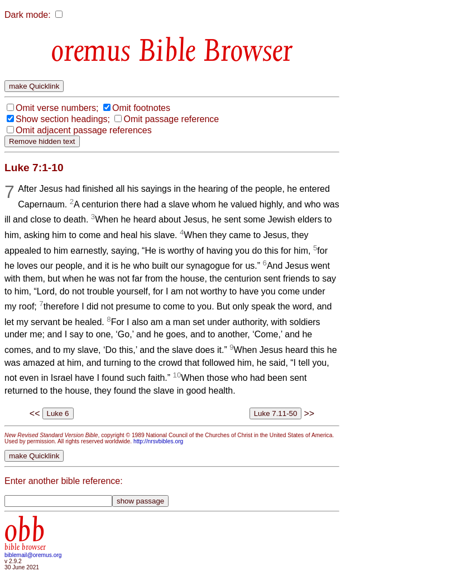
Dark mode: (27, 15)
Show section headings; (63, 119)
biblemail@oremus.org (33, 555)
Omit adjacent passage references (84, 130)
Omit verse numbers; (57, 108)
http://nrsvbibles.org (158, 441)
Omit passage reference (171, 119)
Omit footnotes (141, 108)
